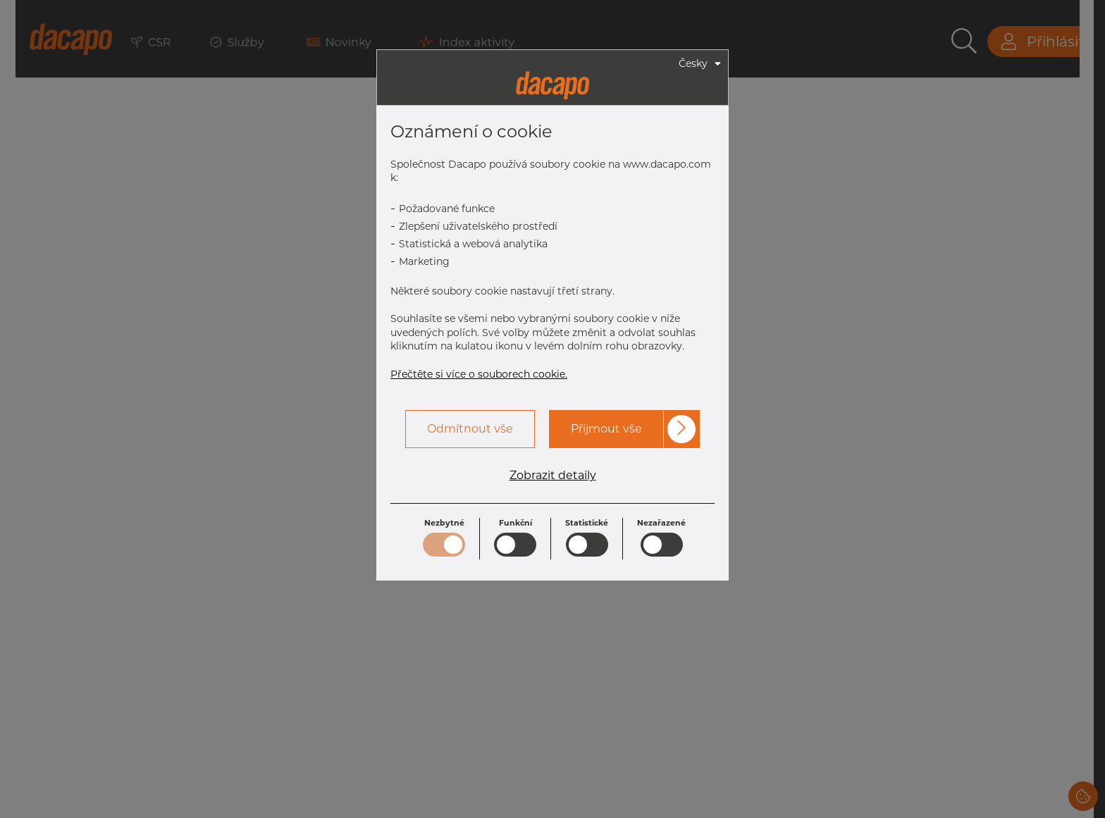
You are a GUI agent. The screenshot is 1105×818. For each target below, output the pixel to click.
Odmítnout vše (470, 428)
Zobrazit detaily (553, 475)
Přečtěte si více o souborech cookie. (478, 374)
